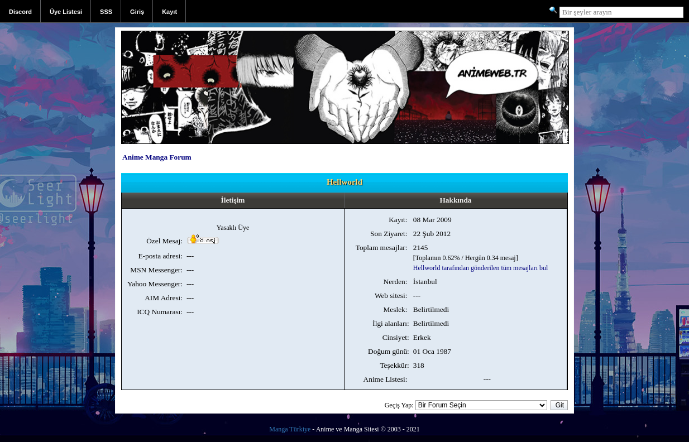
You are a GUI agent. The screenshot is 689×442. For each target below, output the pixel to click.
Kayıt (169, 11)
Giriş (137, 11)
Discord (20, 11)
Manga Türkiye (289, 429)
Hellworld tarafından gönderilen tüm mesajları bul (480, 268)
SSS (106, 11)
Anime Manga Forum (157, 157)
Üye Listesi (66, 11)
